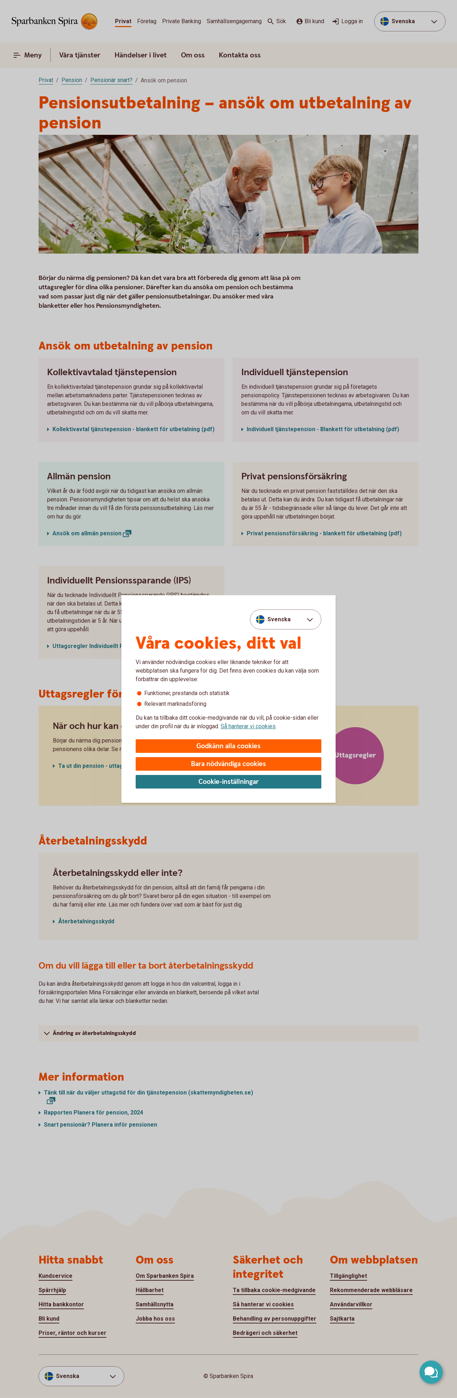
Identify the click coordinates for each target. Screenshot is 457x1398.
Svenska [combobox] (279, 619)
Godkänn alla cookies (228, 746)
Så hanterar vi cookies (248, 726)
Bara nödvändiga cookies (228, 764)
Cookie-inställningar (229, 781)
